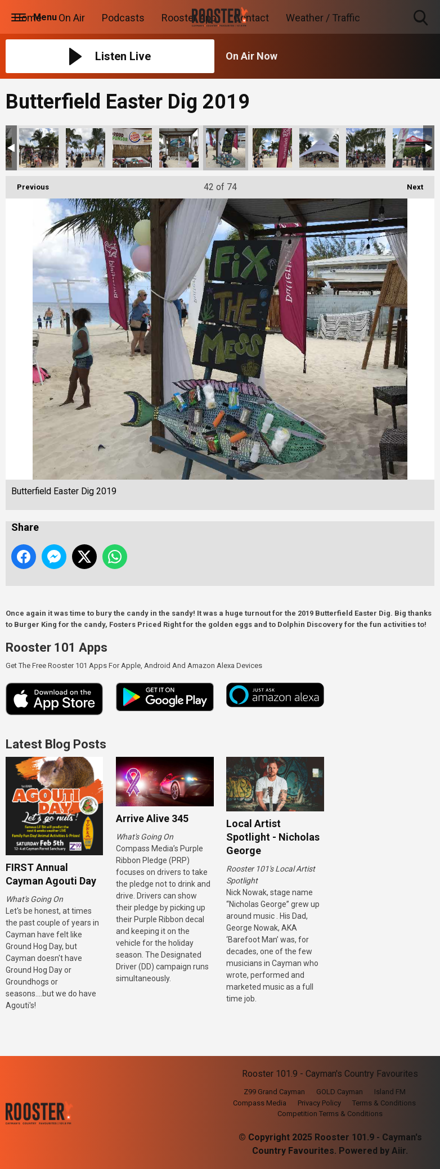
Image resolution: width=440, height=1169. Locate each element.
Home (28, 18)
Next (409, 183)
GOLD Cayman (339, 1091)
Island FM (390, 1091)
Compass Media (259, 1103)
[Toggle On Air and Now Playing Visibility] (330, 56)
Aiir (399, 1150)
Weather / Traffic (323, 18)
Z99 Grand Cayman (274, 1091)
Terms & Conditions (384, 1103)
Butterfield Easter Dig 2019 (39, 148)
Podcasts (123, 18)
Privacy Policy (319, 1103)
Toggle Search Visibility (421, 18)
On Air (72, 18)
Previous (27, 183)
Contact (251, 18)
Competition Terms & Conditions (330, 1113)
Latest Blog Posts (56, 744)
